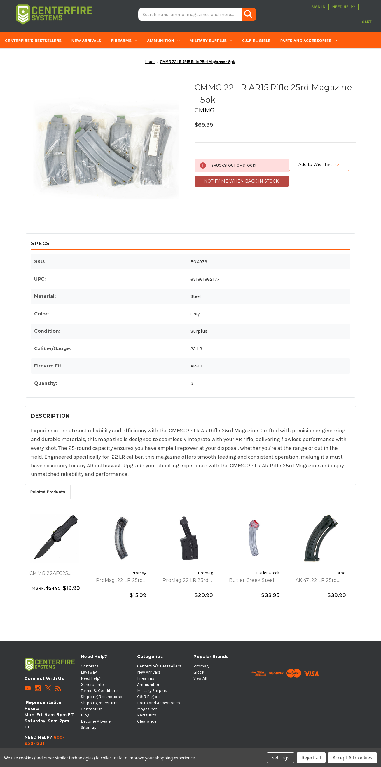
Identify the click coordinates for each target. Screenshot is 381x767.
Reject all (311, 757)
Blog (85, 715)
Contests (90, 666)
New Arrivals (86, 40)
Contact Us (91, 709)
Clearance (94, 57)
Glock (198, 672)
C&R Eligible (256, 40)
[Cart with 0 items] (367, 14)
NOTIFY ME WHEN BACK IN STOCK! (241, 181)
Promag (201, 666)
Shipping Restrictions (101, 696)
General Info (92, 684)
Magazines (20, 57)
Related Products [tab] (47, 491)
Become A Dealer (96, 721)
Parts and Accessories (308, 40)
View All (200, 678)
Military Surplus (210, 40)
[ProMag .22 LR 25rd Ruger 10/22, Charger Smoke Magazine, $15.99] (121, 538)
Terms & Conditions (100, 690)
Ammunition (163, 40)
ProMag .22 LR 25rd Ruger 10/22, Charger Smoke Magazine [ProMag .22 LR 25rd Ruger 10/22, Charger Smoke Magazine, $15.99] (119, 580)
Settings (280, 757)
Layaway (89, 672)
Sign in (318, 6)
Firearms (124, 40)
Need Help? (343, 6)
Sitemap (89, 727)
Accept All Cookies (352, 757)
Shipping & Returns (100, 702)
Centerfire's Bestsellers (33, 40)
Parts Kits (58, 57)
